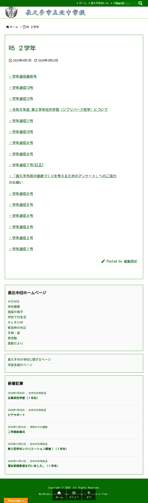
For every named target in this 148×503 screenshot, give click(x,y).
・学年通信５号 (21, 204)
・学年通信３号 (21, 227)
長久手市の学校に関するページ (29, 359)
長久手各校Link (99, 3)
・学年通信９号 (21, 142)
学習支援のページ (20, 364)
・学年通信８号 (21, 154)
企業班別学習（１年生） (24, 398)
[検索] (140, 3)
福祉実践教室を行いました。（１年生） (34, 465)
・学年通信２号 (21, 238)
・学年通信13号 (21, 87)
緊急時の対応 (17, 327)
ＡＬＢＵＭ (15, 322)
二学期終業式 (16, 431)
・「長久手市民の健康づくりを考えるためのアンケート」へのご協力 (62, 176)
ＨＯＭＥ (14, 301)
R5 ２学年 (32, 26)
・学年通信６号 (21, 193)
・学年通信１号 (21, 249)
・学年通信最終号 (23, 76)
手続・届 (14, 332)
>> (113, 3)
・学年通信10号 (21, 131)
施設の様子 (15, 311)
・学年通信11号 (21, 120)
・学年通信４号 (21, 215)
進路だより (15, 343)
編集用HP (130, 261)
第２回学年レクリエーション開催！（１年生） (38, 448)
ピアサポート (16, 415)
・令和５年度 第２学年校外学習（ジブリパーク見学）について (58, 109)
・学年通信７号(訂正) (26, 165)
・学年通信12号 (21, 98)
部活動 (12, 338)
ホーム (82, 3)
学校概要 (14, 306)
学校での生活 (17, 317)
